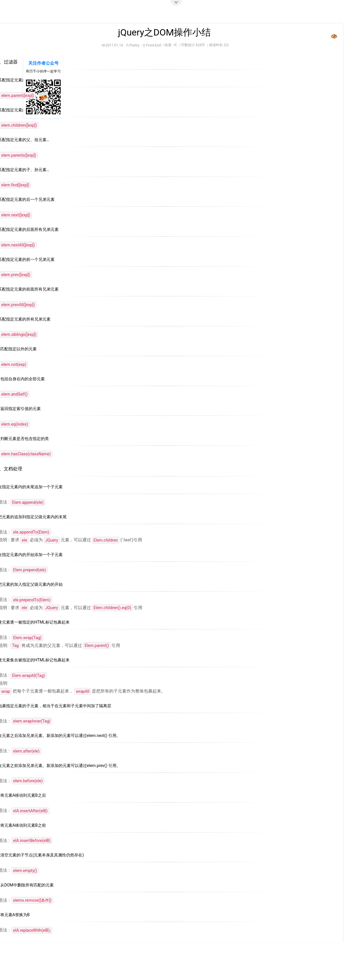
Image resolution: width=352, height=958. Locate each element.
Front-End (153, 45)
